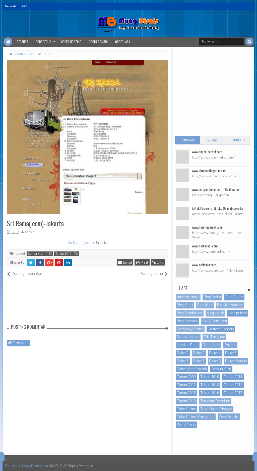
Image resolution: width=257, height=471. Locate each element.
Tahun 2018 (186, 401)
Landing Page (187, 345)
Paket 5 (231, 353)
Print (142, 262)
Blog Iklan (205, 305)
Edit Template (214, 337)
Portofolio (43, 41)
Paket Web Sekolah (192, 369)
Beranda (11, 6)
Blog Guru (185, 305)
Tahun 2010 (209, 377)
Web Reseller (229, 417)
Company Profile (190, 329)
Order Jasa (122, 41)
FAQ (25, 6)
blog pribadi (237, 313)
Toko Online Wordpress (195, 417)
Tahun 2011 (63, 253)
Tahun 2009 (186, 377)
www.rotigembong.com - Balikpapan (215, 189)
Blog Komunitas (230, 305)
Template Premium (215, 401)
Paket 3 (199, 353)
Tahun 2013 (209, 385)
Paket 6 (182, 361)
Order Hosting (71, 41)
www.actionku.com (204, 264)
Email (125, 262)
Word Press (186, 425)
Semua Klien (36, 253)
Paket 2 (182, 353)
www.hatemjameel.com (207, 227)
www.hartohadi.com (205, 245)
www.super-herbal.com (207, 151)
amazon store (188, 297)
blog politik (215, 313)
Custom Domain (221, 329)
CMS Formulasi (214, 321)
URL (158, 262)
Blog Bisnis (234, 297)
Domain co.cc (188, 337)
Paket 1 (230, 345)
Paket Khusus (236, 361)
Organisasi (211, 345)
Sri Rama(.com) (81, 242)
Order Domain (98, 41)
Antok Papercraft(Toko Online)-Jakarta (217, 208)
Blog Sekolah (187, 321)
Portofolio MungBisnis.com (27, 466)
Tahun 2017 (233, 393)
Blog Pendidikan (189, 313)
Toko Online (186, 409)
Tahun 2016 (209, 393)
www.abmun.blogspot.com (209, 170)
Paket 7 (199, 361)
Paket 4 (215, 353)
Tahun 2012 (186, 385)
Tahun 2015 (186, 393)
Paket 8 (215, 361)
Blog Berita (212, 297)
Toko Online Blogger (216, 409)
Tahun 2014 (233, 385)
